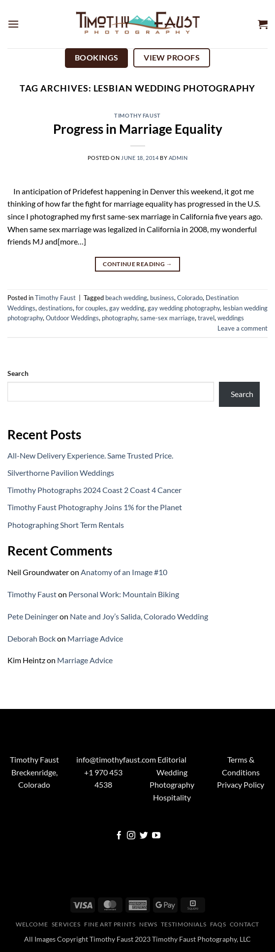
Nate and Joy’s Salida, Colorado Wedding (139, 616)
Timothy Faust (137, 115)
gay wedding (127, 308)
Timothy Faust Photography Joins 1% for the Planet (94, 507)
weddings (230, 318)
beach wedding (126, 298)
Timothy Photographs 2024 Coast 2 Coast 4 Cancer (94, 489)
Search (18, 373)
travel (206, 318)
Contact (244, 924)
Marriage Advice (95, 638)
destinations (55, 308)
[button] (13, 24)
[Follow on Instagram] (131, 836)
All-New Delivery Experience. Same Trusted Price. (90, 455)
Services (66, 924)
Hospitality (172, 797)
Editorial (171, 759)
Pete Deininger (32, 616)
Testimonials (183, 924)
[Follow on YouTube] (156, 836)
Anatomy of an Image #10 (124, 572)
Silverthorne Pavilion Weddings (60, 472)
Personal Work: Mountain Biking (123, 594)
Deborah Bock (31, 638)
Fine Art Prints (109, 924)
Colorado (190, 298)
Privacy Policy (240, 784)
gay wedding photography (184, 308)
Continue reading (137, 264)
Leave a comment (242, 328)
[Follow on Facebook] (119, 836)
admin (178, 157)
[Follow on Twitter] (144, 836)
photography (119, 318)
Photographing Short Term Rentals (65, 524)
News (148, 924)
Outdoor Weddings (72, 318)
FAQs (218, 924)
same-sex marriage (167, 318)
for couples (91, 308)
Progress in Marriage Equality (137, 129)
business (162, 298)
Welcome (32, 924)
